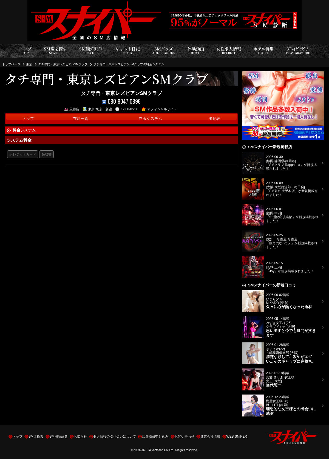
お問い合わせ (184, 436)
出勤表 (214, 119)
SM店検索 (36, 436)
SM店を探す (55, 50)
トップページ (11, 64)
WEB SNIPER (236, 436)
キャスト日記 (127, 50)
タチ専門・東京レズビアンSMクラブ (63, 64)
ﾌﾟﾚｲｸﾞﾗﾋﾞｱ (298, 50)
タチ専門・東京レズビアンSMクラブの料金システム (128, 64)
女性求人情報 (228, 50)
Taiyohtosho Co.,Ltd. (161, 450)
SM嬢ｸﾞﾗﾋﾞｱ (91, 50)
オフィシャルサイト (159, 109)
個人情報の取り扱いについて (114, 436)
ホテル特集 (263, 50)
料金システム (150, 119)
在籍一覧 (80, 119)
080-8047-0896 (121, 101)
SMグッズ (163, 50)
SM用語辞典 (59, 436)
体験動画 (196, 50)
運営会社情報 (210, 436)
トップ (25, 50)
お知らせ (80, 436)
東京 (29, 64)
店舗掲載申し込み (155, 436)
